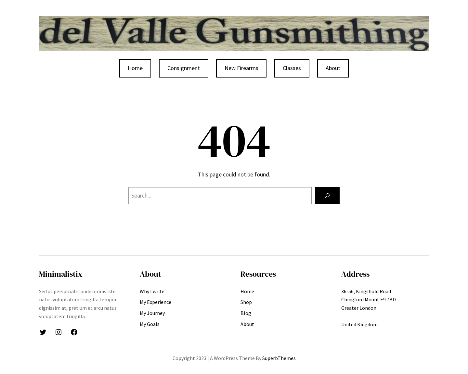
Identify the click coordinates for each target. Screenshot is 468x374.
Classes (292, 68)
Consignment (183, 68)
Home (135, 68)
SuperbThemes (279, 358)
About (333, 68)
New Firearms (241, 68)
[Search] (327, 195)
